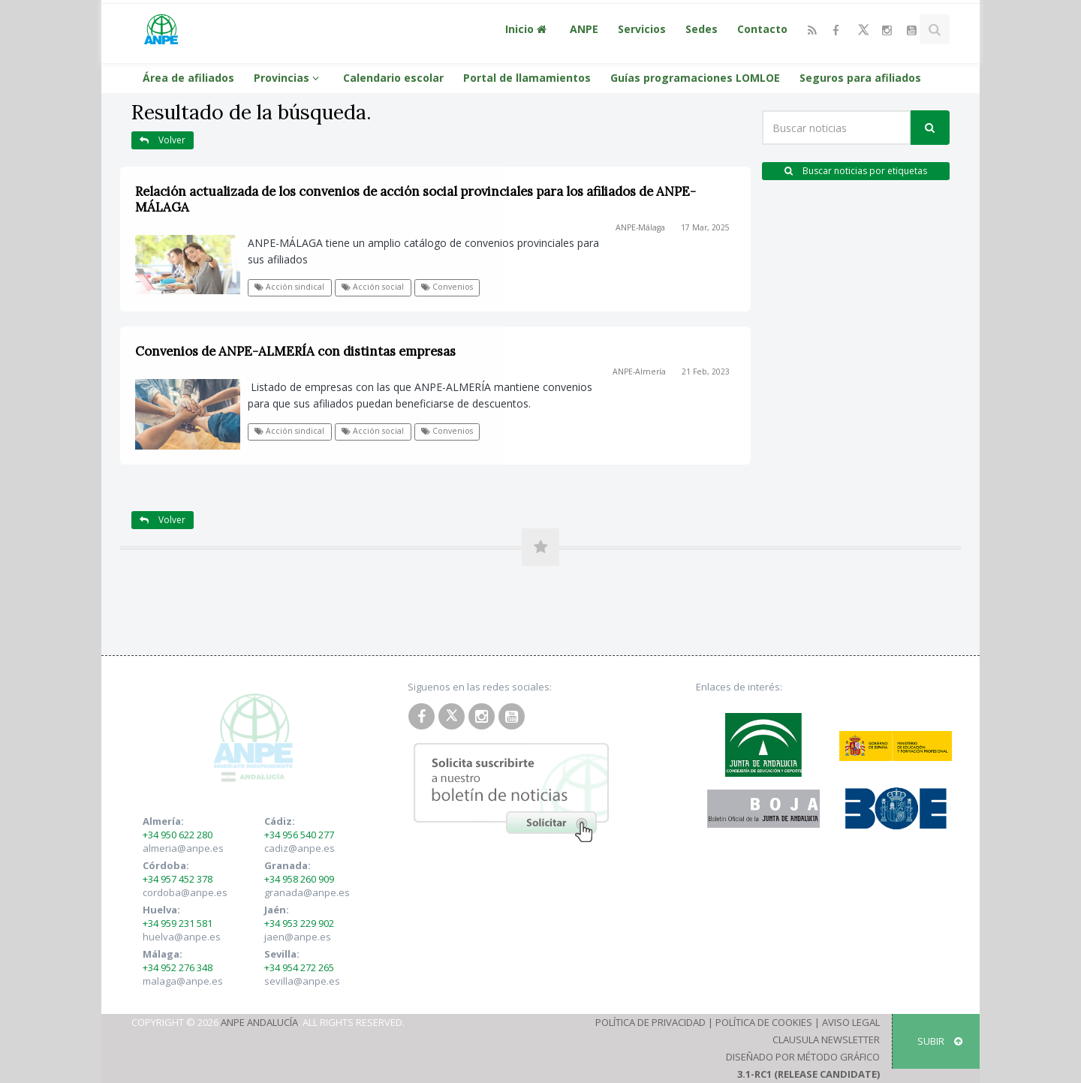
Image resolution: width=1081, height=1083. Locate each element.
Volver (162, 140)
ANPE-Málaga (640, 227)
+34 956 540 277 (299, 834)
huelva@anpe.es (182, 936)
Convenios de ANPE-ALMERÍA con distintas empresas (295, 351)
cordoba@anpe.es (185, 892)
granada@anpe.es (307, 892)
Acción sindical (289, 286)
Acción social (373, 286)
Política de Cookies (763, 1022)
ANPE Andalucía (259, 1022)
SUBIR (939, 1041)
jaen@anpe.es (297, 936)
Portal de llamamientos (527, 78)
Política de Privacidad (650, 1022)
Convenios (447, 286)
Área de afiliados (188, 78)
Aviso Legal (851, 1022)
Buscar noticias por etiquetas (855, 170)
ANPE (584, 29)
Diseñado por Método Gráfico (803, 1056)
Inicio (527, 29)
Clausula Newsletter (826, 1039)
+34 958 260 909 (299, 879)
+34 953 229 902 (299, 923)
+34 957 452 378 (177, 879)
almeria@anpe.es (183, 848)
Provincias (289, 78)
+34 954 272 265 (299, 967)
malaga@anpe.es (183, 981)
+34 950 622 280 (177, 834)
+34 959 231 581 (177, 923)
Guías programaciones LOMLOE (695, 78)
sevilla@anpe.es (302, 981)
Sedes (701, 29)
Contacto (762, 29)
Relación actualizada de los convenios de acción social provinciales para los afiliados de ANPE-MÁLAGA (415, 199)
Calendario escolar (393, 78)
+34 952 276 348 (177, 967)
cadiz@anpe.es (299, 848)
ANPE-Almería (639, 371)
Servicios (642, 29)
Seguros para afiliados (860, 78)
